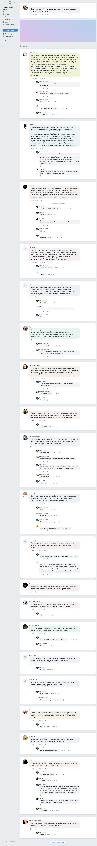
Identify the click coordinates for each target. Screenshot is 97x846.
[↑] (46, 14)
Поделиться (51, 14)
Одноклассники (8, 25)
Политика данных (10, 842)
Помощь (13, 841)
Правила (7, 841)
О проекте (10, 840)
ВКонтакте (7, 22)
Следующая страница (58, 842)
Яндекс (6, 17)
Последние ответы (9, 37)
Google (6, 14)
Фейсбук (6, 19)
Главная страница (9, 34)
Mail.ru (6, 12)
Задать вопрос (10, 30)
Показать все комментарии (58, 203)
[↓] (49, 14)
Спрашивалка (8, 41)
